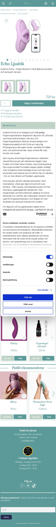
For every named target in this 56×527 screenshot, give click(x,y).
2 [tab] (11, 60)
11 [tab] (44, 60)
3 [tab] (15, 60)
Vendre (38, 523)
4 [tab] (18, 60)
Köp (20, 358)
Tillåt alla (28, 297)
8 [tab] (33, 60)
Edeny (14, 343)
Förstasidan (5, 10)
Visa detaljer (42, 290)
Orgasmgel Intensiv (42, 345)
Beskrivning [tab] (28, 125)
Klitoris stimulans (8, 13)
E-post (3, 505)
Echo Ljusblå (23, 13)
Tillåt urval (28, 304)
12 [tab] (48, 60)
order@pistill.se (27, 441)
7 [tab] (29, 60)
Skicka (6, 517)
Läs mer (7, 358)
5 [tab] (22, 60)
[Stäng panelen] (52, 214)
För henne (33, 10)
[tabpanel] (28, 36)
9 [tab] (37, 60)
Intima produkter (20, 10)
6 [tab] (26, 60)
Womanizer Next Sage (42, 403)
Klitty (13, 402)
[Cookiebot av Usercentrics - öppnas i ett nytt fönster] (36, 214)
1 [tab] (7, 60)
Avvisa (28, 311)
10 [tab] (40, 60)
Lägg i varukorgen (34, 103)
